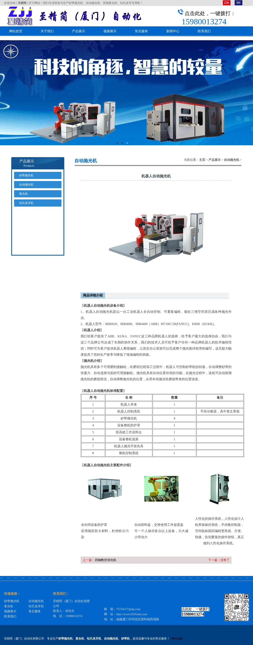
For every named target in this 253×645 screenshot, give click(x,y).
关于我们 (47, 31)
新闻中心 (172, 31)
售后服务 (141, 31)
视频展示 (110, 31)
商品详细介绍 (93, 295)
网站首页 (15, 31)
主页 (202, 159)
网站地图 (177, 638)
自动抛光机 (231, 159)
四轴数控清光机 (105, 560)
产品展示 (78, 31)
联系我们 (204, 31)
